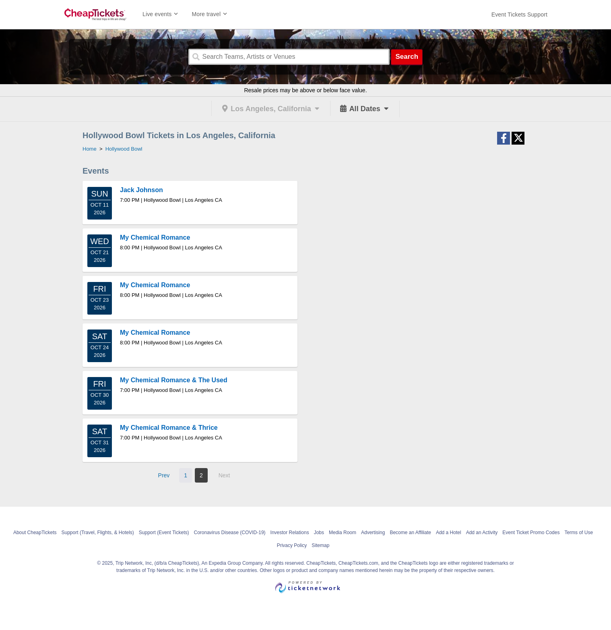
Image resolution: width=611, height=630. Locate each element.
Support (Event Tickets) (164, 532)
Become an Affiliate (410, 532)
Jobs (319, 532)
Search (406, 56)
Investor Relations (289, 532)
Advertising (373, 532)
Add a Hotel (448, 532)
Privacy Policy (292, 545)
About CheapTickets (35, 532)
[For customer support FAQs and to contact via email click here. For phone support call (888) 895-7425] (519, 14)
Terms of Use (578, 532)
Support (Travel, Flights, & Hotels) (98, 532)
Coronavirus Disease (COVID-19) (230, 532)
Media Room (342, 532)
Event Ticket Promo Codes (530, 532)
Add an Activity (482, 532)
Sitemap (320, 545)
